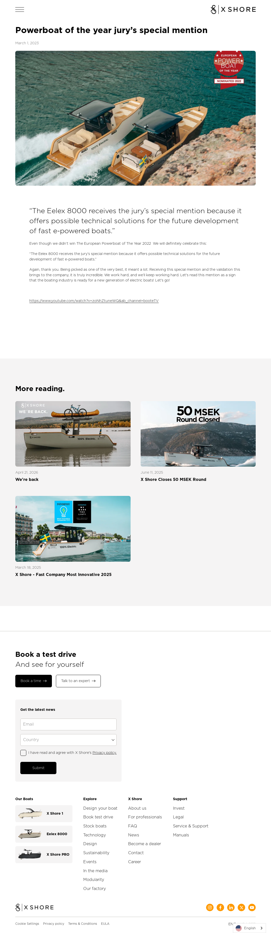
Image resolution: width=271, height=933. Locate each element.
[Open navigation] (20, 9)
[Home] (34, 904)
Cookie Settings (27, 919)
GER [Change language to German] (252, 920)
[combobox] (249, 928)
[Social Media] (210, 903)
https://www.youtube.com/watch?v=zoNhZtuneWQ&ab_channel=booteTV (94, 301)
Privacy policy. (105, 751)
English (246, 928)
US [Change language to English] (242, 920)
